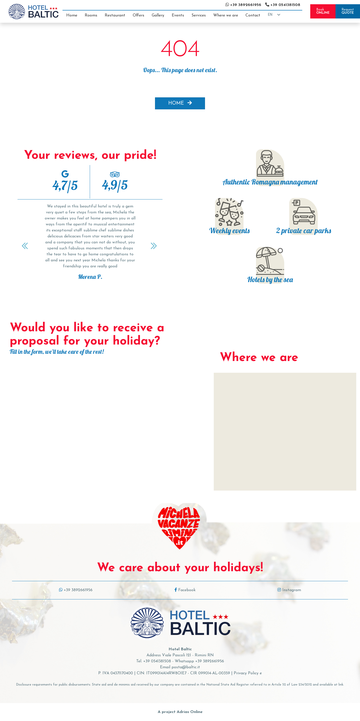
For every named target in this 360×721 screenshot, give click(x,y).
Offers (138, 15)
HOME (180, 103)
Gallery (158, 15)
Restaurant (115, 15)
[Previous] (25, 245)
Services (199, 15)
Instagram (289, 590)
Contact (253, 15)
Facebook (185, 590)
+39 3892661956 (75, 590)
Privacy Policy (246, 673)
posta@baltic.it (186, 667)
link (340, 684)
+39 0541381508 (157, 661)
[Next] (154, 245)
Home (71, 15)
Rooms (91, 15)
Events (178, 15)
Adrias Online (189, 712)
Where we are (225, 15)
